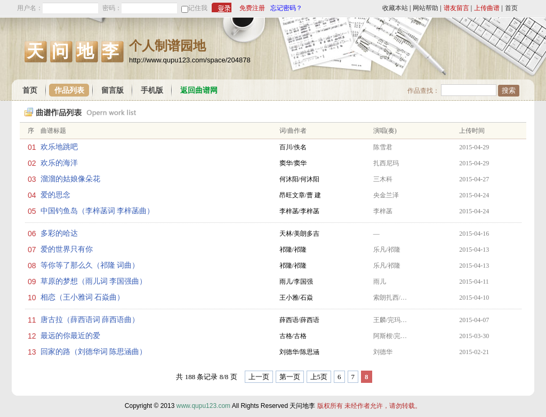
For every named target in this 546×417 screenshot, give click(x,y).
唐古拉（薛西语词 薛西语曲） (90, 320)
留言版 (112, 90)
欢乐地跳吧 (59, 147)
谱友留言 (456, 8)
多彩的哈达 (59, 233)
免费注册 (252, 8)
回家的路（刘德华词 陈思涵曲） (94, 352)
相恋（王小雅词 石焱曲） (83, 297)
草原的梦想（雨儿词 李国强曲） (94, 281)
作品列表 (69, 90)
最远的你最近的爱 (70, 336)
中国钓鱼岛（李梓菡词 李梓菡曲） (98, 211)
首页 (511, 8)
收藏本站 (395, 8)
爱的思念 (55, 195)
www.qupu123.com (203, 406)
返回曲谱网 (199, 90)
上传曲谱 (487, 8)
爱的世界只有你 (67, 249)
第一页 (289, 377)
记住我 (197, 8)
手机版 (152, 90)
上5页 (319, 377)
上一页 (258, 377)
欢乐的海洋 (59, 163)
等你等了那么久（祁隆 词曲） (90, 265)
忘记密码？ (286, 8)
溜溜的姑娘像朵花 (70, 179)
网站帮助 (425, 8)
